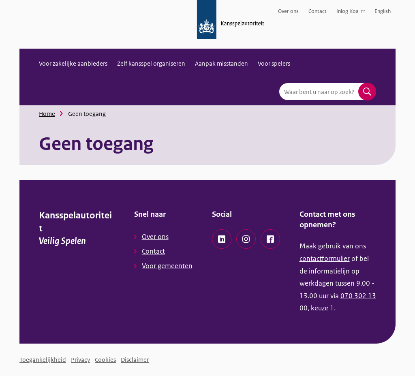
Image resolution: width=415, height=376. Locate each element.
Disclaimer (135, 359)
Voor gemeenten (167, 265)
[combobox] (327, 91)
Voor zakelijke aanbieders (73, 63)
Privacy (80, 359)
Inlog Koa (350, 13)
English (382, 11)
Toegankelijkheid (42, 359)
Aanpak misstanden (221, 63)
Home (47, 114)
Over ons (288, 11)
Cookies (105, 359)
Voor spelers (274, 63)
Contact (317, 11)
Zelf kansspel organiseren (151, 63)
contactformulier (324, 258)
